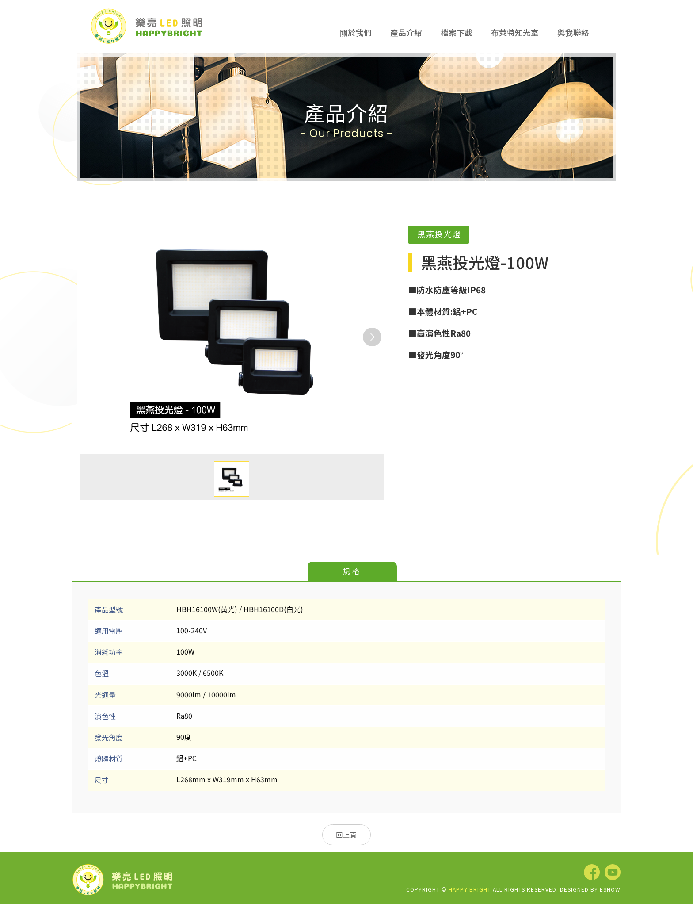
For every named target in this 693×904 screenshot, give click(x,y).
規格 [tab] (352, 571)
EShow (610, 889)
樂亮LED (146, 26)
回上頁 (346, 834)
